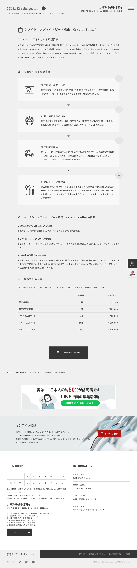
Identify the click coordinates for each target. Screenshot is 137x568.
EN (44, 8)
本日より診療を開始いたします (85, 499)
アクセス (82, 554)
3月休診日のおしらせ (82, 478)
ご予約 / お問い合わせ (97, 554)
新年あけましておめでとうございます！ (88, 509)
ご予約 (132, 264)
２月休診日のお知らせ (82, 488)
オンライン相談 (109, 433)
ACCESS (20, 532)
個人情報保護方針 (115, 554)
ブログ (128, 554)
